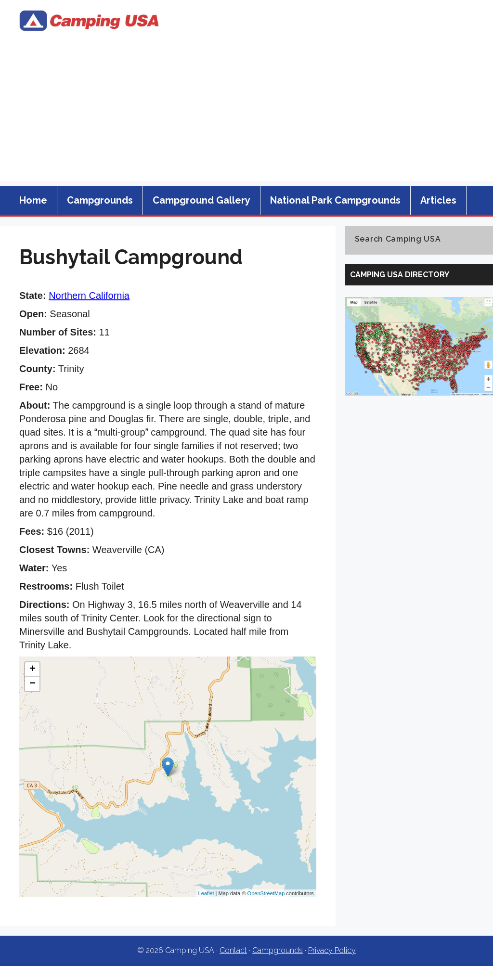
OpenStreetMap (266, 893)
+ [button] (32, 669)
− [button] (32, 684)
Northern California (89, 295)
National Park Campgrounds (335, 200)
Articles (438, 200)
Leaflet (206, 893)
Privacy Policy (332, 950)
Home (33, 200)
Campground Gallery (201, 200)
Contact (233, 950)
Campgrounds (100, 200)
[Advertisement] (246, 113)
